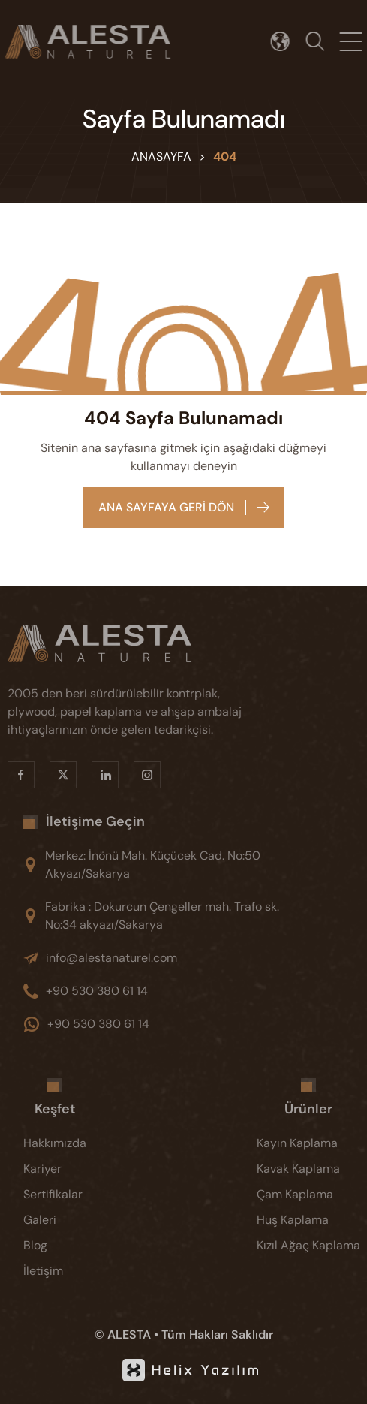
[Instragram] (135, 774)
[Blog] (66, 1246)
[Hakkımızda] (66, 1143)
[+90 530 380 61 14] (166, 991)
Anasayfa (161, 156)
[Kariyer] (66, 1169)
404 (224, 156)
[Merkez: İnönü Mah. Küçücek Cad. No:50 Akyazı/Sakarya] (166, 865)
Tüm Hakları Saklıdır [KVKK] (217, 1334)
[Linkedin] (93, 774)
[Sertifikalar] (66, 1195)
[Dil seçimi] (286, 41)
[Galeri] (66, 1220)
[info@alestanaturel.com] (166, 958)
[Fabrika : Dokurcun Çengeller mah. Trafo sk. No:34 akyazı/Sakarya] (166, 916)
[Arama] (321, 41)
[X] (51, 774)
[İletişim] (66, 1271)
